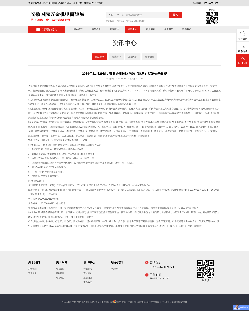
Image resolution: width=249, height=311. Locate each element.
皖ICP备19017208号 (125, 302)
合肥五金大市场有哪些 (135, 21)
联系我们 (186, 29)
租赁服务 (150, 29)
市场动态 (149, 56)
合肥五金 (120, 21)
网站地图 (60, 278)
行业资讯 (99, 56)
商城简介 (116, 56)
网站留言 (60, 273)
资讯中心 (132, 29)
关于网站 (61, 262)
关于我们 (168, 29)
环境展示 (32, 273)
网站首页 (78, 29)
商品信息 (96, 29)
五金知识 (132, 56)
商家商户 (114, 29)
